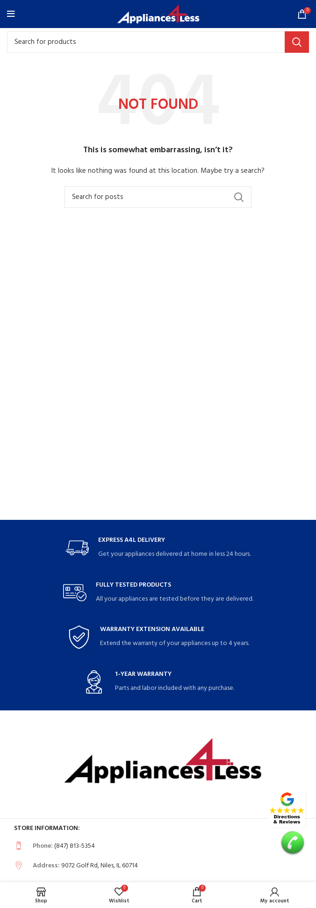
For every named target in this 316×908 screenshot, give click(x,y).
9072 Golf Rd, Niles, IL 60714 (99, 865)
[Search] (158, 42)
